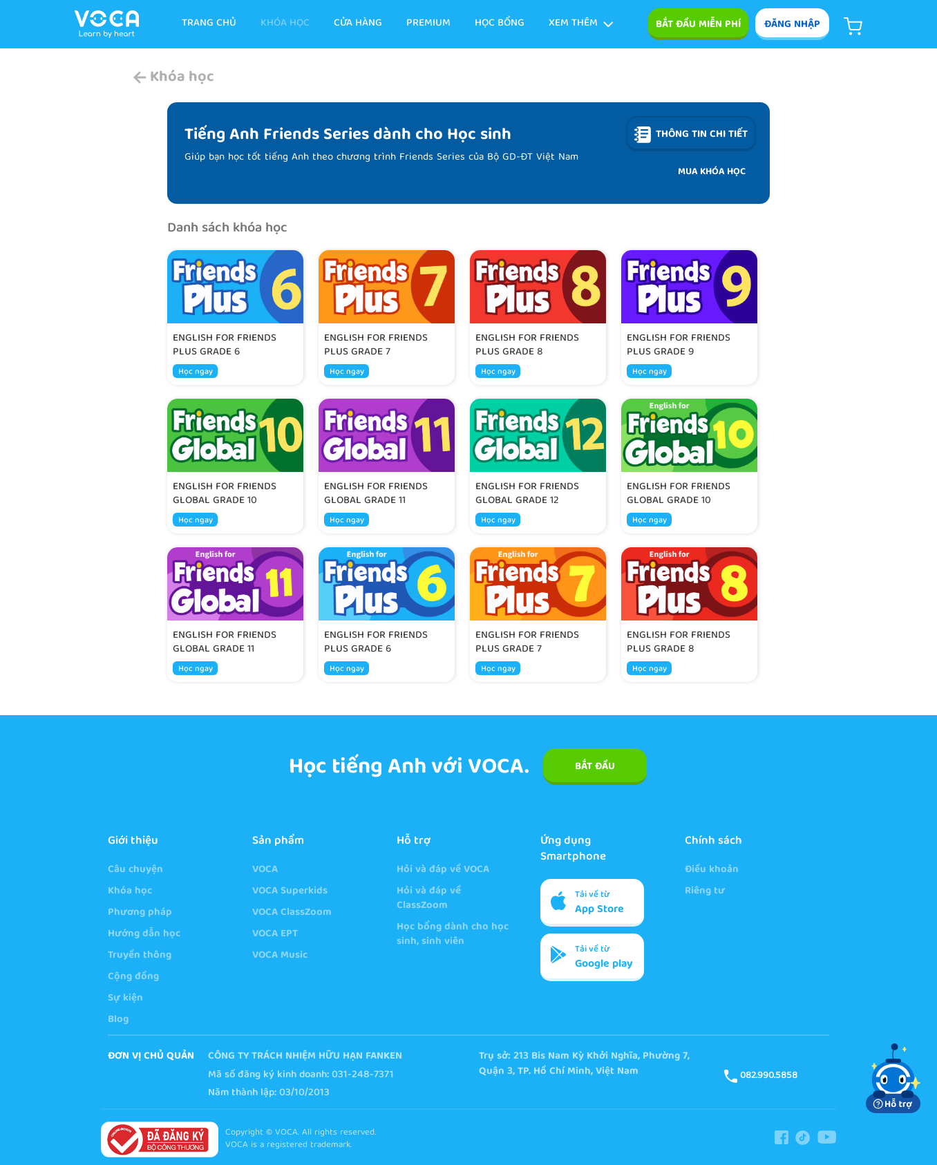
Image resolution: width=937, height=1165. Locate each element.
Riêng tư (705, 891)
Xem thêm (581, 24)
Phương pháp (140, 913)
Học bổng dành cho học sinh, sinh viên (453, 934)
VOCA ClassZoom (292, 913)
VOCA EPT (275, 934)
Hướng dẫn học (144, 934)
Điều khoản (712, 870)
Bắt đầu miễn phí (698, 25)
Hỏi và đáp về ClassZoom (429, 898)
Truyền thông (139, 956)
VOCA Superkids (290, 891)
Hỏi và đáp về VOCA (443, 870)
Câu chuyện (135, 870)
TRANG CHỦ (209, 24)
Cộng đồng (133, 977)
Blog (118, 1020)
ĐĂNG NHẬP (792, 25)
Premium (428, 24)
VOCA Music (279, 956)
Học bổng (499, 24)
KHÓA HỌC (285, 24)
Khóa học (130, 891)
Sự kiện (125, 999)
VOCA (265, 870)
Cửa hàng (358, 24)
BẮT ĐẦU (595, 767)
